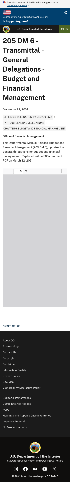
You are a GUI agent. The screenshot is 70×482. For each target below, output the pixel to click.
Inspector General (14, 421)
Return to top (11, 325)
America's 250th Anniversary (33, 17)
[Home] (6, 29)
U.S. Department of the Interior (34, 29)
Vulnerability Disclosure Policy (21, 387)
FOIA (6, 409)
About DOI (9, 340)
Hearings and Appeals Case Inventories (27, 415)
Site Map (8, 381)
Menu (64, 29)
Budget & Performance (17, 397)
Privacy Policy (11, 376)
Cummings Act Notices (17, 403)
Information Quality (14, 370)
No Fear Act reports (15, 427)
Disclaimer (9, 364)
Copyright (9, 358)
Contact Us (9, 352)
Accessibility (11, 346)
